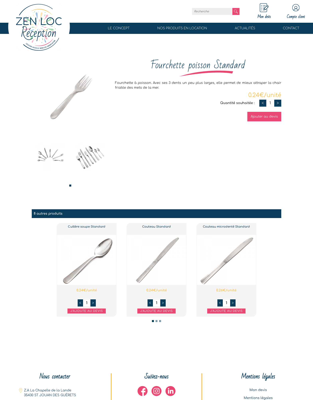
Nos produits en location (182, 28)
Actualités (245, 28)
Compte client (296, 11)
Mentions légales (258, 398)
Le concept (119, 28)
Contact (291, 28)
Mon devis (258, 390)
